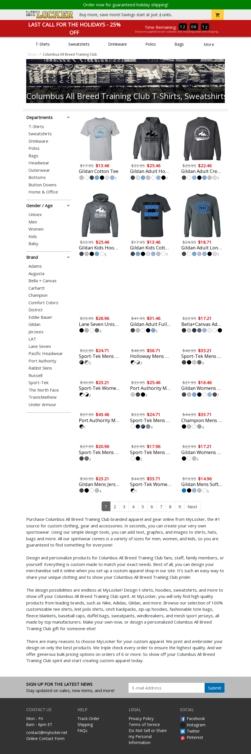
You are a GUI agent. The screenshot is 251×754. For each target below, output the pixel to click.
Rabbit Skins (40, 368)
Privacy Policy (141, 718)
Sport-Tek (38, 382)
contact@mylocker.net (46, 732)
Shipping (85, 724)
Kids (32, 236)
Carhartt (36, 288)
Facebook (192, 718)
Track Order (88, 718)
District (35, 309)
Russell (35, 375)
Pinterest (191, 737)
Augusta (36, 273)
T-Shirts (43, 44)
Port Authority (42, 360)
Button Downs (42, 184)
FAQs (82, 730)
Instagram (192, 724)
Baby (33, 243)
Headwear (38, 162)
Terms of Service (144, 724)
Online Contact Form (45, 738)
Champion (38, 295)
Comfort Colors (43, 302)
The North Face (43, 390)
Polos (150, 44)
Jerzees (36, 331)
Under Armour (42, 404)
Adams (35, 266)
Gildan (34, 324)
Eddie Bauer (40, 317)
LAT (32, 338)
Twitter (190, 731)
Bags (179, 44)
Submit (214, 688)
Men (32, 221)
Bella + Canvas (42, 280)
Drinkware (117, 44)
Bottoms (37, 177)
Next (192, 506)
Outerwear (39, 170)
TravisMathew (42, 397)
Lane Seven (39, 346)
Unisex (35, 214)
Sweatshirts (79, 44)
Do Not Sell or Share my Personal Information (148, 736)
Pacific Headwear (45, 353)
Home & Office (43, 191)
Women (36, 229)
